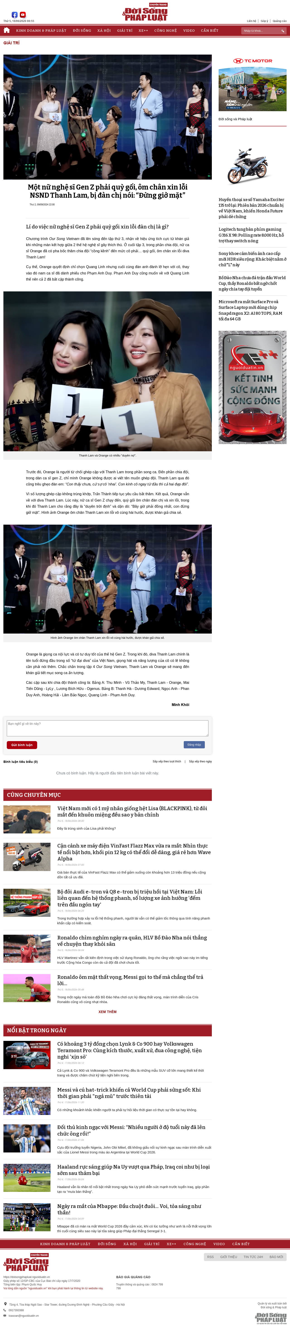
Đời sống (82, 31)
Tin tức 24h (253, 1257)
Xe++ (143, 31)
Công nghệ (165, 31)
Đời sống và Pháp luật (235, 119)
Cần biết (210, 31)
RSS (210, 1257)
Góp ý (264, 21)
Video (189, 31)
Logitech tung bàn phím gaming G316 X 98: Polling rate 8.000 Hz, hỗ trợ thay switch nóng (251, 235)
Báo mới (276, 1257)
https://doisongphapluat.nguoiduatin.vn (26, 1277)
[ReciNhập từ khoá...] (264, 30)
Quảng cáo (280, 21)
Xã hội (104, 31)
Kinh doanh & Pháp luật (41, 31)
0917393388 (16, 1310)
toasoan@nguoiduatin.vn (24, 1315)
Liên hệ (251, 21)
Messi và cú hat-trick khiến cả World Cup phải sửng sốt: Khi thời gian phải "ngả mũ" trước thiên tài (129, 1093)
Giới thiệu (228, 1257)
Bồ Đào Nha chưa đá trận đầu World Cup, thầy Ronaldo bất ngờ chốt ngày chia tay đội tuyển (252, 283)
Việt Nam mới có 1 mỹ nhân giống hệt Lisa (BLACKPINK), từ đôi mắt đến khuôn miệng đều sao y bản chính (132, 811)
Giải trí (125, 31)
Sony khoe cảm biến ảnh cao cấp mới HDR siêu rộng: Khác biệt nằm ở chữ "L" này (252, 259)
